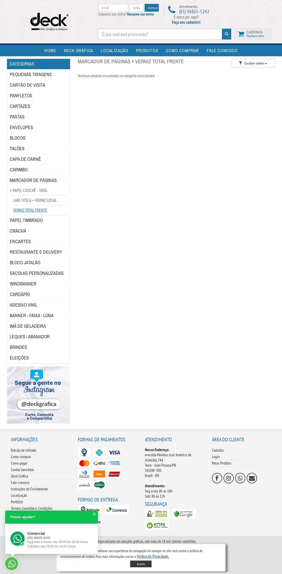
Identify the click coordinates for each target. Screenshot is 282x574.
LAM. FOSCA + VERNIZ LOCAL (35, 200)
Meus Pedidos (221, 463)
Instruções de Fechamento (29, 488)
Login (216, 456)
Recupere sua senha (140, 14)
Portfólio (17, 501)
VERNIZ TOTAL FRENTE (30, 210)
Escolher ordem (253, 63)
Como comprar (21, 456)
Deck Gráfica (19, 476)
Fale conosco (20, 482)
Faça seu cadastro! (186, 22)
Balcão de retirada (23, 450)
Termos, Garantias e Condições (31, 508)
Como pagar (19, 463)
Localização (19, 495)
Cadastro (218, 450)
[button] (153, 556)
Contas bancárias (22, 469)
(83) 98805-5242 (194, 12)
